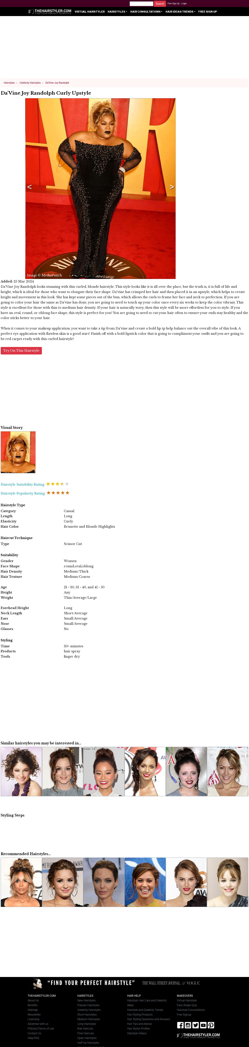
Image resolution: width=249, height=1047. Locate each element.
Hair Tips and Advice (139, 1024)
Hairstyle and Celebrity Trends (145, 1010)
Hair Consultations (145, 11)
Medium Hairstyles (88, 1019)
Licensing (33, 1019)
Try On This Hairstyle (21, 351)
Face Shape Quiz (187, 1005)
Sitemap (33, 1010)
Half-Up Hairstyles (88, 1042)
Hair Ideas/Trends (179, 11)
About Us (33, 1000)
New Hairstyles (86, 1000)
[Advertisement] (124, 48)
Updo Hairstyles (87, 1038)
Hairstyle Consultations (191, 1010)
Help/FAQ (33, 1038)
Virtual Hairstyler (90, 11)
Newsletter (34, 1014)
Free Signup (184, 1014)
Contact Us (34, 1033)
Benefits (33, 1005)
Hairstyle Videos (137, 1033)
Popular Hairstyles (88, 1005)
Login (184, 3)
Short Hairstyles (87, 1014)
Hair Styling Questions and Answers (148, 1019)
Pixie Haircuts (85, 1033)
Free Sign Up (174, 3)
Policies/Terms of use (41, 1028)
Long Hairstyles (86, 1024)
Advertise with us (38, 1024)
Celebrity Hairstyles (89, 1010)
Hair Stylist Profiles (138, 1028)
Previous (29, 188)
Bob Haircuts (85, 1028)
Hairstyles (116, 11)
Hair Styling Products (140, 1014)
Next (171, 188)
